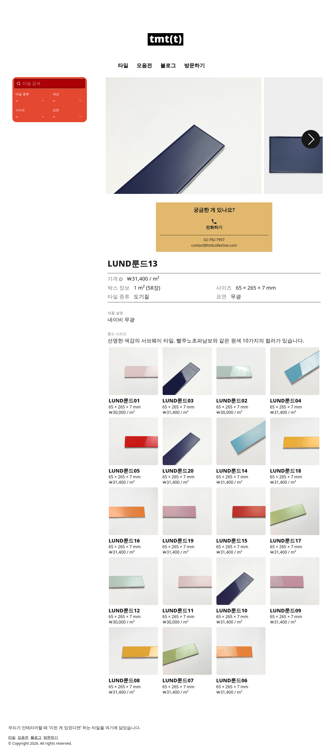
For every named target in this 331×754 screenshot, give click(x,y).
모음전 (144, 65)
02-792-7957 (214, 239)
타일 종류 (22, 94)
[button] (311, 139)
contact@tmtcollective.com (214, 245)
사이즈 (20, 110)
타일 (123, 65)
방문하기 (194, 65)
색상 (56, 94)
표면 (56, 110)
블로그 (168, 65)
